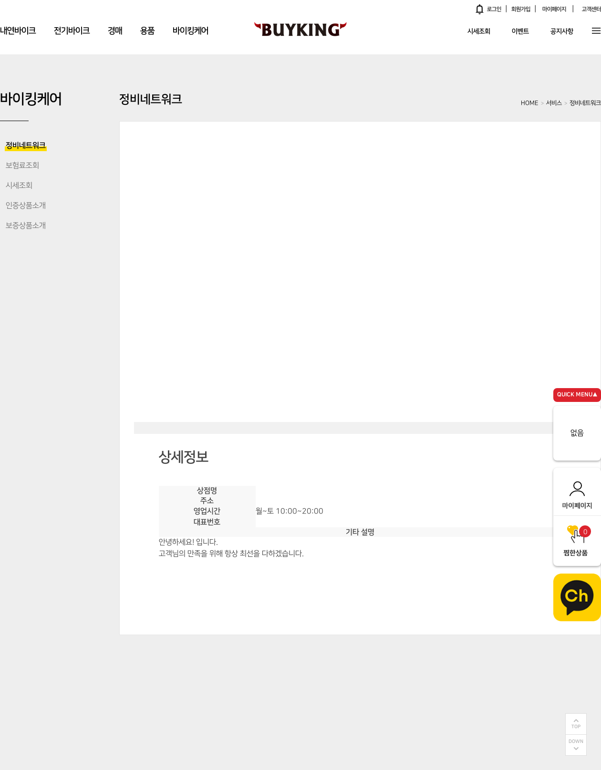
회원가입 (520, 9)
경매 (115, 31)
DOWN (576, 741)
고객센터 (591, 9)
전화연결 (365, 577)
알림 (480, 9)
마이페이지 (554, 9)
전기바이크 (72, 31)
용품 (147, 31)
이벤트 (520, 32)
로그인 (494, 9)
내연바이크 (18, 31)
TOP (575, 726)
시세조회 (478, 32)
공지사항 (561, 32)
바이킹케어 (190, 31)
